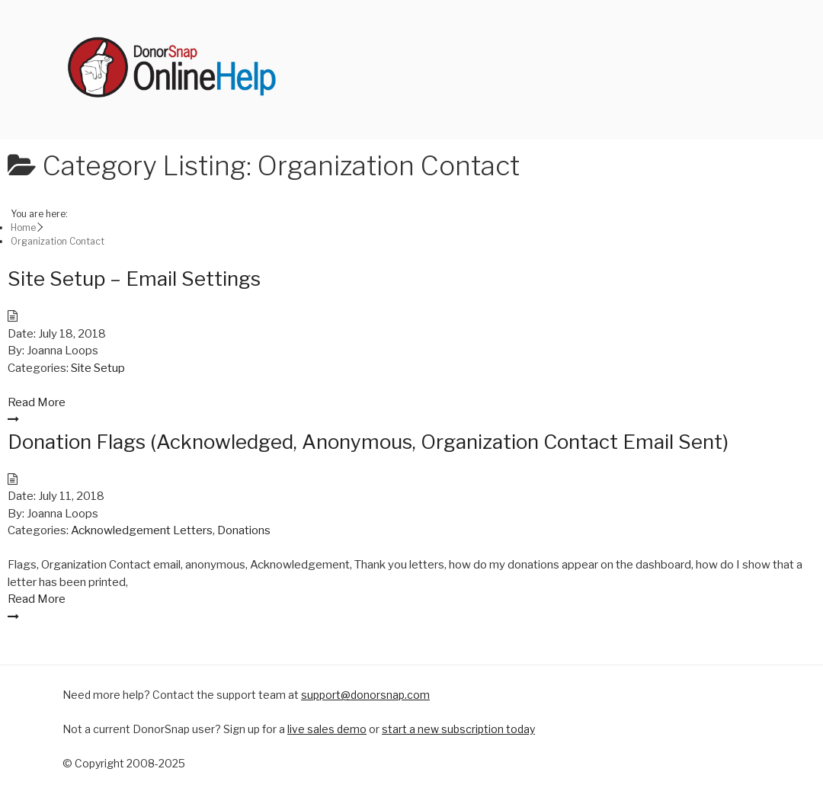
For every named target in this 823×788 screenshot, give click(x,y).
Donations (244, 530)
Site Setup (98, 368)
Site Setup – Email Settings (134, 278)
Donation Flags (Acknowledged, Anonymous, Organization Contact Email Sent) (368, 441)
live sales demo (327, 728)
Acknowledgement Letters (142, 530)
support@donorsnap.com (365, 694)
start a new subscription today (458, 728)
